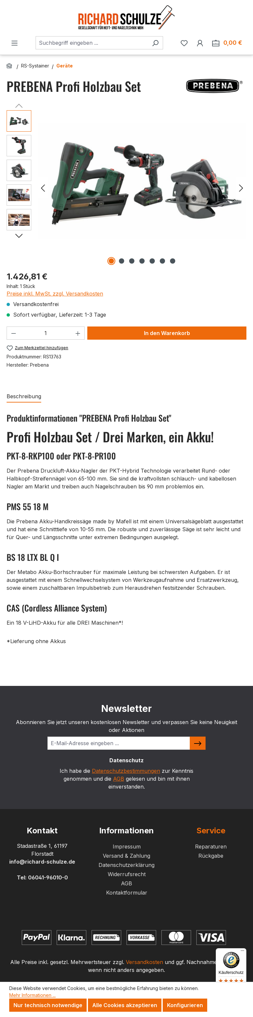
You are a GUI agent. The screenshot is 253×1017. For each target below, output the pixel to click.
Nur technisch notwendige (48, 1005)
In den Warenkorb (167, 333)
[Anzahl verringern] (13, 333)
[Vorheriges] (43, 187)
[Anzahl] (45, 333)
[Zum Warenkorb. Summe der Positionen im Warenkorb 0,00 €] (227, 42)
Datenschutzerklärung (126, 865)
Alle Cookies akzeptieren (124, 1005)
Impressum (127, 846)
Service (210, 830)
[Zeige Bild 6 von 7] (162, 261)
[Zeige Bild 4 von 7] (142, 261)
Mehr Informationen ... (32, 995)
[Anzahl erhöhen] (78, 333)
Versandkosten (144, 962)
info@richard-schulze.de (42, 861)
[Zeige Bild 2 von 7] (121, 261)
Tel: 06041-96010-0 (42, 877)
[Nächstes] (241, 187)
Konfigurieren (185, 1005)
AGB (118, 778)
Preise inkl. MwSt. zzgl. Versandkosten (55, 293)
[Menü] (14, 42)
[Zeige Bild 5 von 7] (152, 261)
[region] (126, 187)
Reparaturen (211, 846)
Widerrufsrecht (127, 874)
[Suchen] (155, 42)
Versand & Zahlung (126, 855)
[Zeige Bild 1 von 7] (111, 261)
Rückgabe (210, 855)
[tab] (24, 397)
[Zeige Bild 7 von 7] (172, 261)
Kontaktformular (126, 892)
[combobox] (92, 42)
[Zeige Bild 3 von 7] (131, 261)
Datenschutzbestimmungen (126, 771)
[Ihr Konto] (200, 42)
